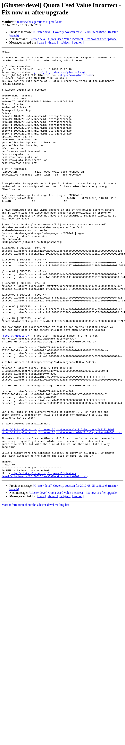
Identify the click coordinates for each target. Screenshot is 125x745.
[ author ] (78, 42)
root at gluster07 (16, 393)
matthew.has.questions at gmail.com (39, 21)
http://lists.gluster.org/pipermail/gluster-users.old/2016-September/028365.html (62, 509)
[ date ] (41, 42)
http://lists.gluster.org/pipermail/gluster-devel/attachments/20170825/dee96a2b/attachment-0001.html (44, 559)
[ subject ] (65, 42)
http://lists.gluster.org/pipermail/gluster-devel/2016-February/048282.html (58, 505)
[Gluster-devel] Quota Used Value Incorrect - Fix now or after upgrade (73, 39)
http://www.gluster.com (76, 80)
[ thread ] (52, 42)
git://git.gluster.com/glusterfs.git (60, 76)
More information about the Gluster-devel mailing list (35, 590)
